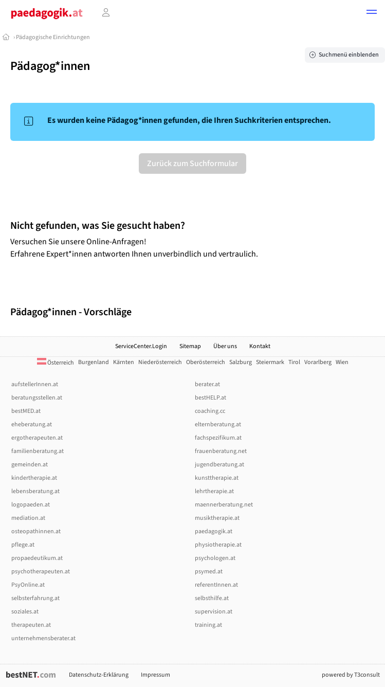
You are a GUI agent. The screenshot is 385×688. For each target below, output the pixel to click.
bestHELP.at (210, 397)
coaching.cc (210, 411)
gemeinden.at (29, 464)
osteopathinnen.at (36, 531)
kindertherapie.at (34, 478)
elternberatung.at (218, 424)
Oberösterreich (205, 362)
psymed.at (209, 571)
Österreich (55, 362)
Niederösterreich (160, 362)
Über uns (225, 346)
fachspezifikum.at (218, 437)
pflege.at (22, 544)
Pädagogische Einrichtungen (53, 37)
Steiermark (270, 362)
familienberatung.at (37, 451)
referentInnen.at (216, 585)
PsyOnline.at (28, 585)
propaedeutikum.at (37, 558)
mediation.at (28, 518)
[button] (371, 13)
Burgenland (93, 362)
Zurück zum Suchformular (192, 163)
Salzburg (240, 362)
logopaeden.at (30, 504)
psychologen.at (215, 558)
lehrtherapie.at (214, 491)
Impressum (155, 675)
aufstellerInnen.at (34, 384)
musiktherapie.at (217, 518)
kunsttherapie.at (217, 478)
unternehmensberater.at (43, 638)
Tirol (294, 362)
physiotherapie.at (218, 544)
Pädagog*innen (50, 66)
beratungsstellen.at (36, 397)
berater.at (207, 384)
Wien (342, 362)
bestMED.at (26, 411)
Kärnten (123, 362)
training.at (208, 625)
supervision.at (213, 611)
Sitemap (190, 346)
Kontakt (259, 346)
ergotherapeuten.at (37, 437)
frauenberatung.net (221, 451)
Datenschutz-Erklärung (99, 675)
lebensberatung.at (35, 491)
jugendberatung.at (219, 464)
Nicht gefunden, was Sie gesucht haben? (97, 226)
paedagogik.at (213, 531)
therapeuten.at (31, 625)
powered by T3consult (351, 675)
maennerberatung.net (224, 504)
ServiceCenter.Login (141, 346)
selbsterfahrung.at (35, 598)
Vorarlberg (318, 362)
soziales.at (25, 611)
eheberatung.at (31, 424)
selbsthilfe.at (212, 598)
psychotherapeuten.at (40, 571)
